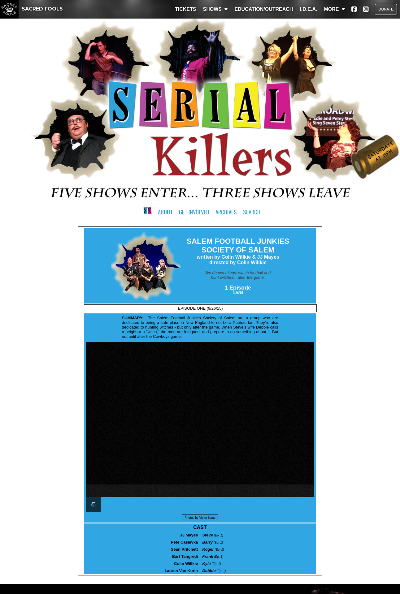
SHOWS (215, 9)
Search (251, 212)
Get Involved (194, 212)
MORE (334, 9)
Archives (226, 212)
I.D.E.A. (308, 9)
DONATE (385, 9)
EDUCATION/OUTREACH (263, 9)
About (165, 212)
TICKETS (185, 9)
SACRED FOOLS (31, 9)
